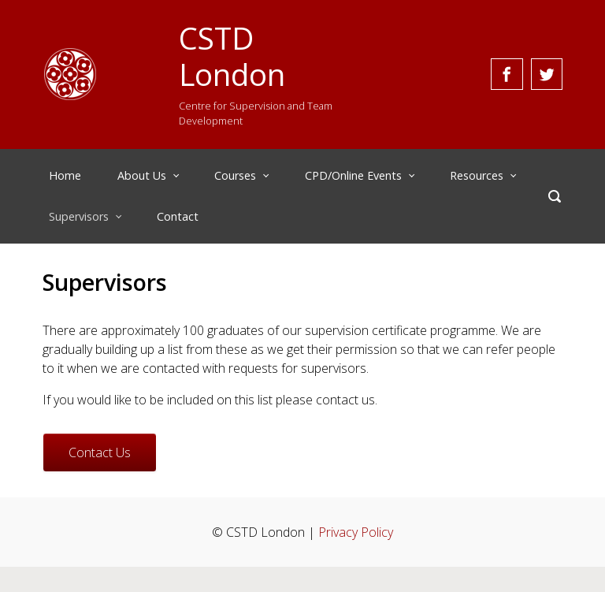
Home (65, 175)
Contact (178, 216)
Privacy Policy (355, 532)
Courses (235, 175)
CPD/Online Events (353, 175)
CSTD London (232, 56)
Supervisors (79, 216)
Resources (476, 175)
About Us (141, 175)
